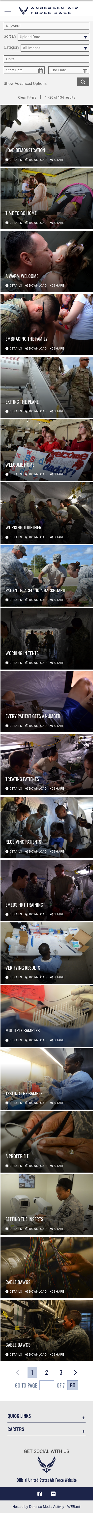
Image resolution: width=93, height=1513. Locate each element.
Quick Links (19, 1415)
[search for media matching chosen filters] (83, 81)
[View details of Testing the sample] (46, 1079)
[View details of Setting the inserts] (46, 1205)
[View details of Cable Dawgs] (46, 1268)
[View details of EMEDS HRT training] (46, 890)
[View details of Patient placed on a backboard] (46, 576)
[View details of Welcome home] (46, 450)
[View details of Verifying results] (46, 953)
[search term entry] (46, 26)
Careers (15, 1429)
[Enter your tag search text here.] (46, 59)
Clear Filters (27, 97)
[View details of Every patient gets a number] (46, 702)
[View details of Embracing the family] (46, 324)
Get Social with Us (46, 1451)
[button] (8, 10)
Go (72, 1385)
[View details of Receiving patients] (46, 827)
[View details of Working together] (46, 513)
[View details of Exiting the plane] (46, 387)
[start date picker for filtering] (24, 70)
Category (11, 48)
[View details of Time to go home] (46, 198)
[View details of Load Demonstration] (46, 136)
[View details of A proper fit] (46, 1142)
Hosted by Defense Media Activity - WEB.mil (46, 1507)
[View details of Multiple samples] (46, 1016)
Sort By (10, 36)
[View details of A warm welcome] (46, 261)
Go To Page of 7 (40, 1386)
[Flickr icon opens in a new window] (53, 1494)
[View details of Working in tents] (46, 639)
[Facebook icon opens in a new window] (39, 1494)
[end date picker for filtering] (68, 70)
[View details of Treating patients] (46, 764)
